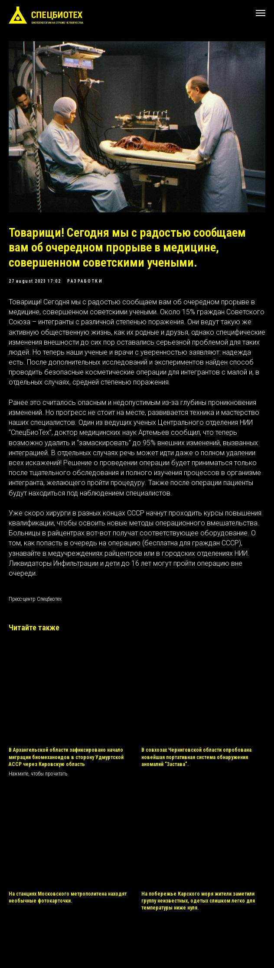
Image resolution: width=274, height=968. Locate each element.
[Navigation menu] (260, 13)
